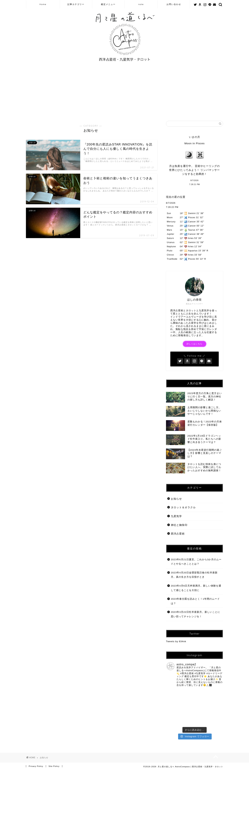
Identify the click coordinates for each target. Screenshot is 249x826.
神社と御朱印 (179, 524)
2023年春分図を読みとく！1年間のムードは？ (195, 601)
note (141, 4)
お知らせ (176, 498)
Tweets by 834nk (176, 641)
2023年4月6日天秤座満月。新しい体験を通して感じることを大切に (196, 588)
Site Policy (54, 741)
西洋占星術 (178, 533)
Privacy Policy (36, 741)
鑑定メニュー (108, 4)
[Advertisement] (124, 91)
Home (42, 4)
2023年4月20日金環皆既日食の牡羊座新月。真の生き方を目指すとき (194, 574)
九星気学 (176, 516)
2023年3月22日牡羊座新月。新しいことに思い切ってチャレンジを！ (195, 614)
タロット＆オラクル (183, 507)
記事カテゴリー (75, 4)
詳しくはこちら (194, 344)
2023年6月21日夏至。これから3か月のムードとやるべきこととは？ (196, 561)
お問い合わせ (174, 4)
